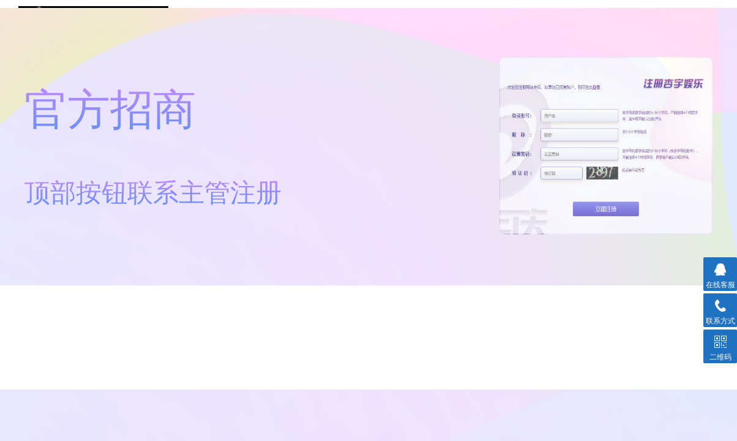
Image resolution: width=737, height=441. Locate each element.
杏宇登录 (508, 30)
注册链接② (374, 30)
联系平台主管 (641, 30)
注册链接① (240, 30)
